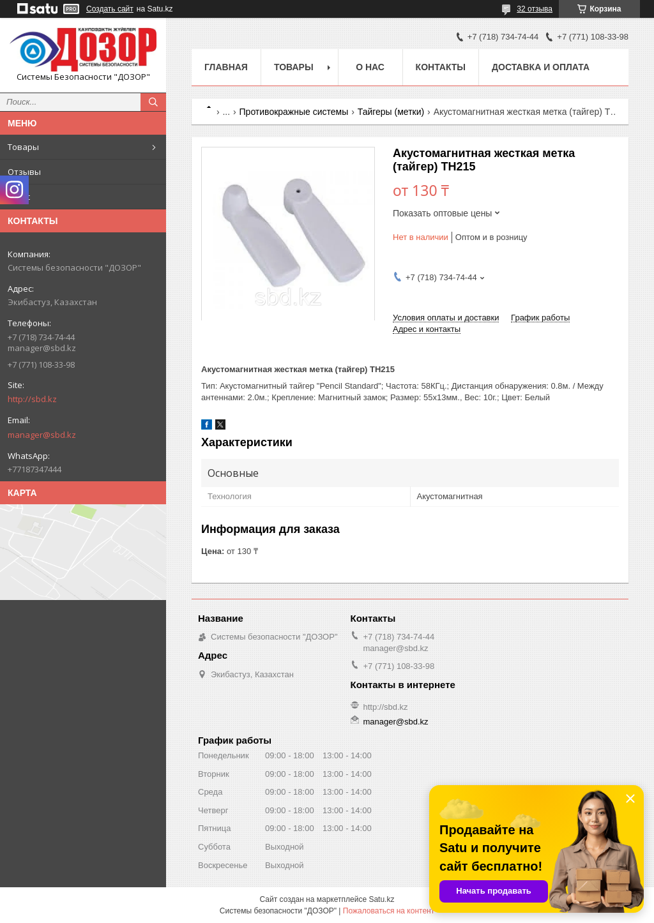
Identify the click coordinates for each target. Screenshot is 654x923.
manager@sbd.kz (42, 434)
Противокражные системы (294, 112)
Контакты (441, 67)
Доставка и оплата (540, 67)
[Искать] (153, 102)
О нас (19, 196)
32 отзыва (534, 8)
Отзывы (24, 171)
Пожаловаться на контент (388, 910)
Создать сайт (109, 8)
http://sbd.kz (32, 399)
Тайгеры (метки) (391, 112)
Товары (23, 147)
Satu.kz (381, 899)
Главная (226, 67)
